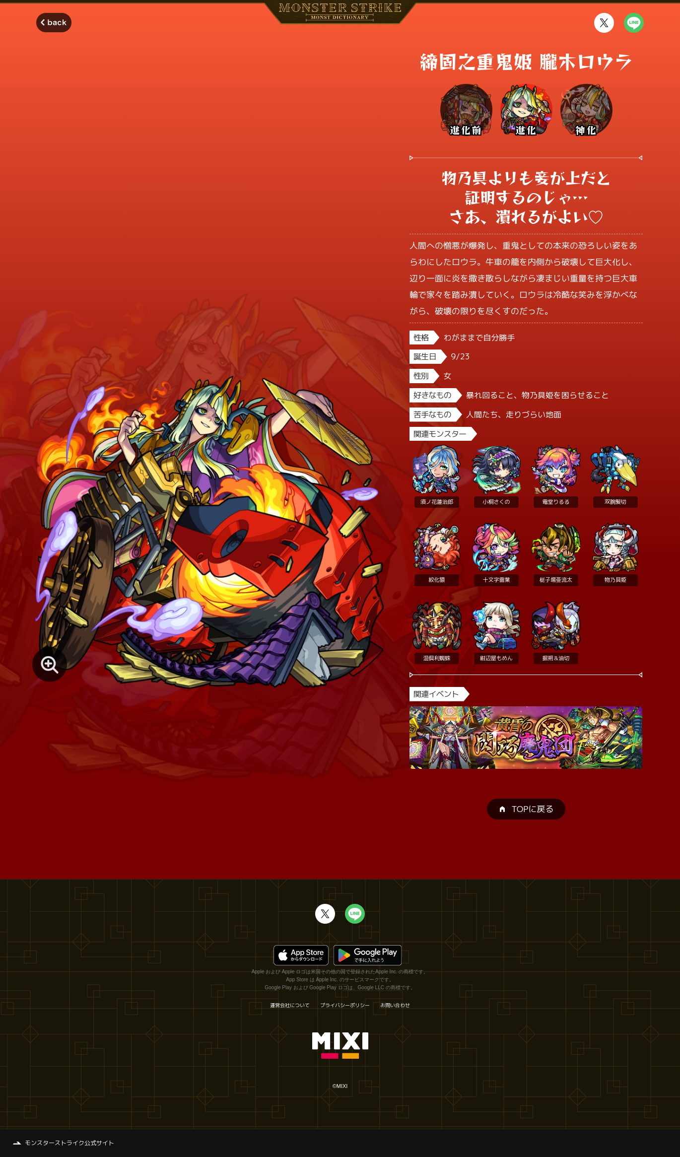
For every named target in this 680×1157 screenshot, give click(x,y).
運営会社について (290, 1005)
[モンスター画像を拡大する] (49, 664)
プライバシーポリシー (345, 1005)
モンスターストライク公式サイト (69, 1143)
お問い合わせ (395, 1005)
